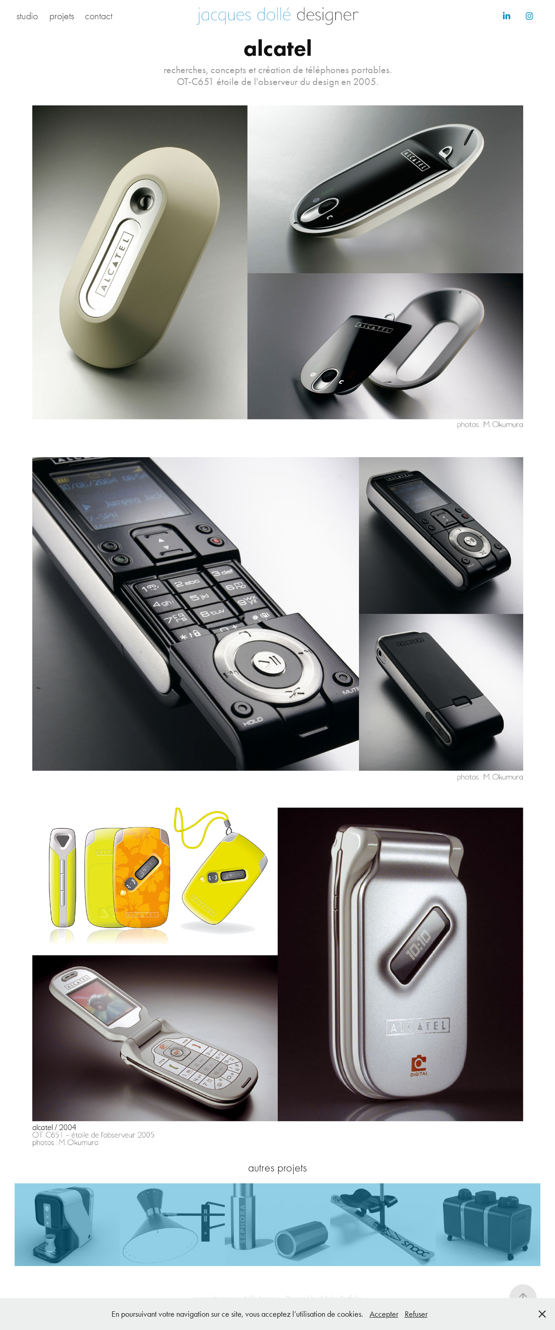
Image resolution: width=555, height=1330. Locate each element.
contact (98, 16)
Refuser (416, 1314)
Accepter (384, 1314)
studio (27, 16)
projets (61, 16)
